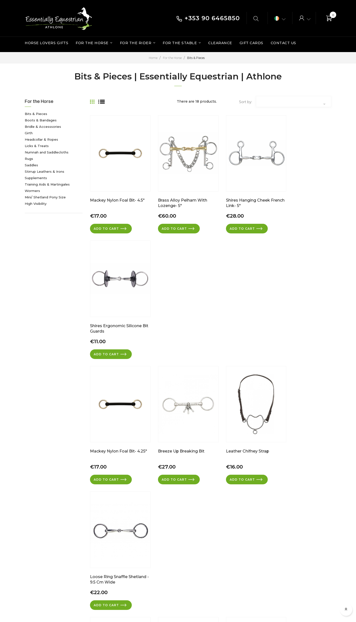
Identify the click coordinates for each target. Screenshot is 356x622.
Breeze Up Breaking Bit (175, 311)
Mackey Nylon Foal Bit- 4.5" (117, 193)
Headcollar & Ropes (41, 139)
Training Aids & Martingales (47, 184)
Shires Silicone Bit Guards (239, 429)
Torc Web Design (310, 607)
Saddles (31, 165)
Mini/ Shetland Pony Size (45, 197)
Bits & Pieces (36, 114)
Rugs (29, 159)
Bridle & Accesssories (43, 127)
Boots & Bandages (41, 120)
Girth (29, 133)
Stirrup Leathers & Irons (44, 171)
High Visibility (35, 204)
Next (324, 475)
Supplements (36, 178)
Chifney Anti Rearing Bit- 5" (117, 429)
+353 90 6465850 (208, 18)
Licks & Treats (37, 146)
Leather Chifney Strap (236, 311)
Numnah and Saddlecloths (46, 152)
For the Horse (39, 101)
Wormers (32, 191)
